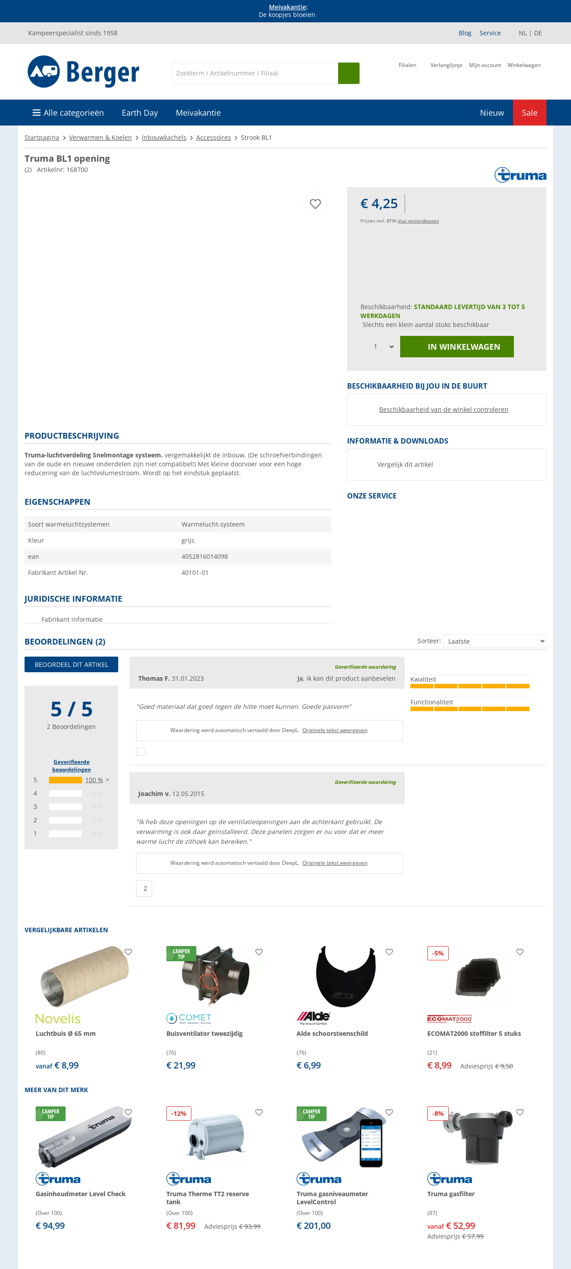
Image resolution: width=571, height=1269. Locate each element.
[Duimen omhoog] (141, 752)
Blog (465, 33)
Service (490, 33)
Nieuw (492, 112)
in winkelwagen (457, 346)
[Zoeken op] (349, 73)
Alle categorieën (74, 112)
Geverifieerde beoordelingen (71, 765)
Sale (530, 112)
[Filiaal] (407, 72)
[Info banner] (287, 11)
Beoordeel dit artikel (71, 664)
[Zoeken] (255, 73)
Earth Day (140, 112)
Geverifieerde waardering (365, 666)
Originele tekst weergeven (335, 730)
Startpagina (42, 137)
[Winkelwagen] (524, 72)
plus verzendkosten (418, 221)
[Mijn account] (485, 72)
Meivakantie (287, 7)
